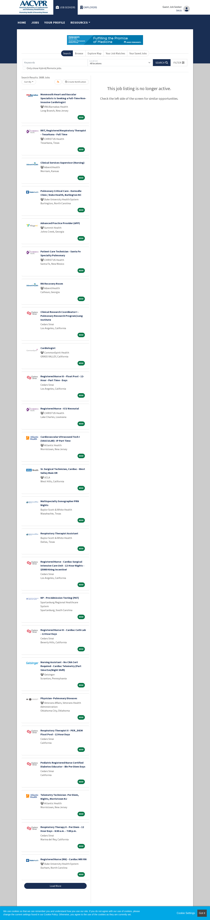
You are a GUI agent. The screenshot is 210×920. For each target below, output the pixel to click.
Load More (55, 885)
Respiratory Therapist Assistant (59, 533)
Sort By (27, 81)
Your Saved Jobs (138, 53)
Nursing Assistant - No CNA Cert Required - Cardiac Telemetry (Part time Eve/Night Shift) (60, 666)
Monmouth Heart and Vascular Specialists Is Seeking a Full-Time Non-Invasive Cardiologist (63, 98)
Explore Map (94, 53)
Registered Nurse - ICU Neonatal (59, 408)
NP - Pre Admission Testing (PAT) (59, 597)
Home (22, 22)
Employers (88, 7)
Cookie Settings (186, 913)
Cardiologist (47, 348)
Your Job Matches (115, 53)
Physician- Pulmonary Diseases (58, 698)
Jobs (35, 22)
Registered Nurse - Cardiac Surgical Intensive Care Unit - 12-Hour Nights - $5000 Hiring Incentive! (62, 565)
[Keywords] (55, 62)
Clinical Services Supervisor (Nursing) (62, 162)
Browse (79, 53)
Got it (202, 913)
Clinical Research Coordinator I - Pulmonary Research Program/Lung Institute (61, 315)
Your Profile (54, 22)
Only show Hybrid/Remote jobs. (44, 68)
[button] (179, 62)
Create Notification (75, 81)
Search (67, 53)
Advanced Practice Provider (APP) (60, 223)
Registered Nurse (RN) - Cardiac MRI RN (63, 859)
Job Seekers (65, 7)
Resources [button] (79, 22)
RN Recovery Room (51, 283)
